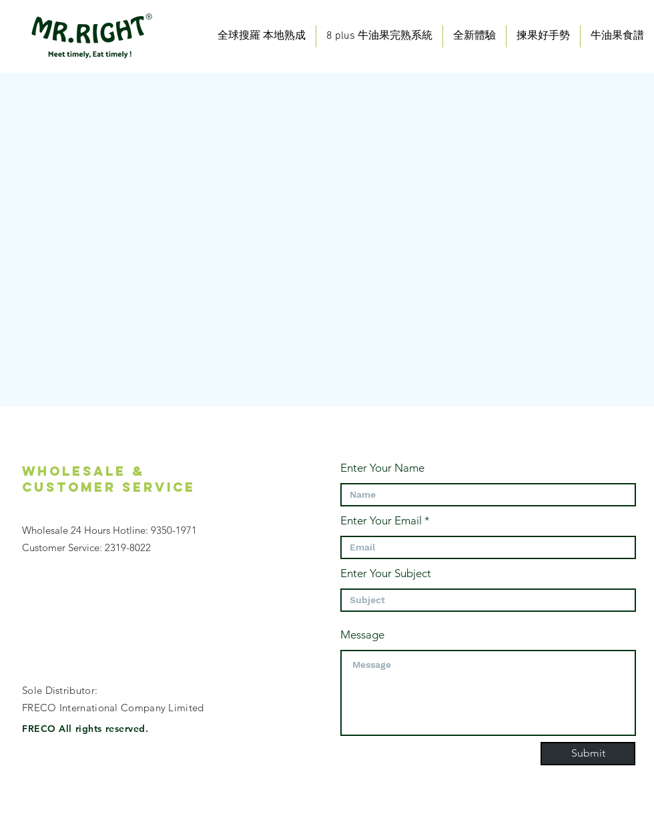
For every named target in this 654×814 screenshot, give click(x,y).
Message (362, 635)
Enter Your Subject (385, 573)
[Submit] (588, 753)
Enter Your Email (381, 520)
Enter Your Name (382, 468)
